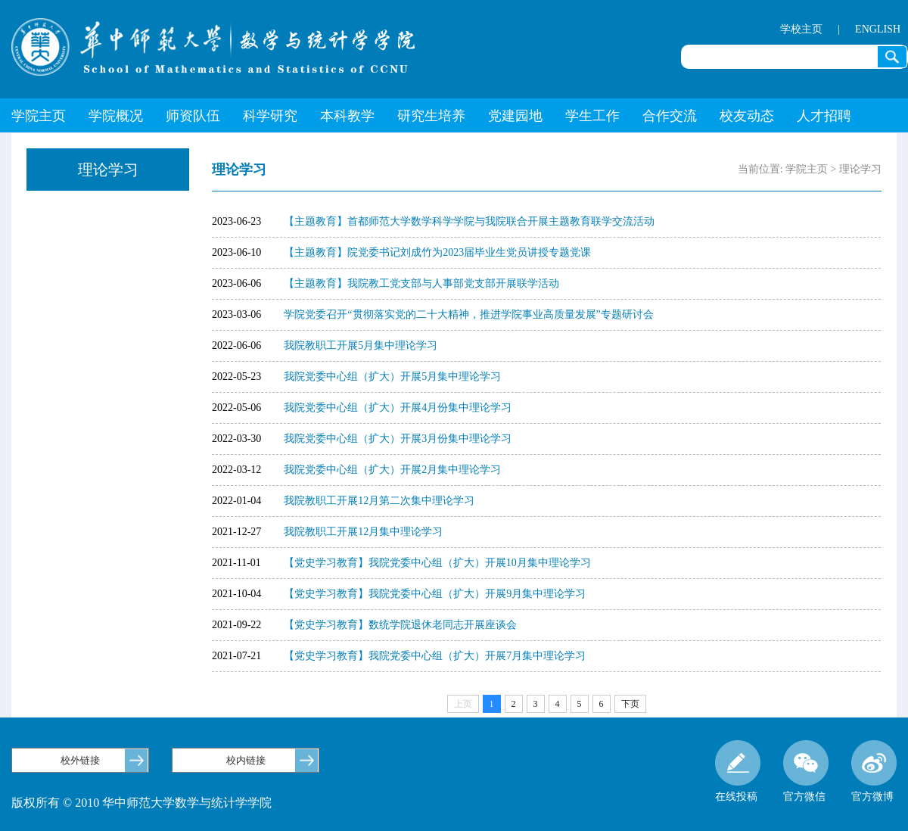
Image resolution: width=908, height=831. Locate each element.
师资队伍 (193, 115)
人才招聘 (824, 115)
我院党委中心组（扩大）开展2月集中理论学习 (392, 469)
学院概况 (116, 115)
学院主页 (38, 115)
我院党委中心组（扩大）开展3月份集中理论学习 (398, 438)
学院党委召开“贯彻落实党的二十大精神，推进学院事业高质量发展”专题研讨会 (468, 314)
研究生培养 (431, 115)
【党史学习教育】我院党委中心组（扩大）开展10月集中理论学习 (437, 562)
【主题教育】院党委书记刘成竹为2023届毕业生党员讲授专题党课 (437, 252)
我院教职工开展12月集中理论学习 (363, 531)
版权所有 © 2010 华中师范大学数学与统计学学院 (141, 802)
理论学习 (860, 169)
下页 (630, 704)
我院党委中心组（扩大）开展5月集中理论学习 (392, 376)
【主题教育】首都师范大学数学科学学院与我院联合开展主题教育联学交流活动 (469, 221)
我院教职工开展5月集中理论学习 (360, 345)
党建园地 (515, 115)
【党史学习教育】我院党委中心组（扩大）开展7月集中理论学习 (435, 655)
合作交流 (669, 115)
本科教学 (347, 115)
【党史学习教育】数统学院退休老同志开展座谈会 (400, 624)
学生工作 (592, 115)
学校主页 (801, 29)
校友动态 (747, 115)
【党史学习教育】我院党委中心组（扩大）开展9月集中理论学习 (435, 593)
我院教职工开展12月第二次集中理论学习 (379, 500)
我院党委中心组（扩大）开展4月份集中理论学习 (398, 407)
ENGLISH (877, 29)
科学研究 (270, 115)
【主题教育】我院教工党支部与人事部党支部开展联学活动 (421, 283)
